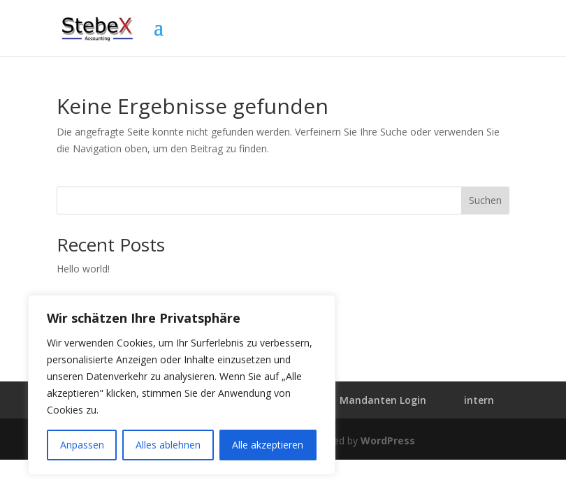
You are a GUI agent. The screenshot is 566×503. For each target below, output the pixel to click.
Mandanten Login (383, 400)
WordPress (388, 440)
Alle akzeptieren (267, 444)
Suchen (485, 200)
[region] (181, 385)
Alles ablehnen (168, 444)
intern (479, 400)
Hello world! (83, 268)
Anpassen (82, 444)
